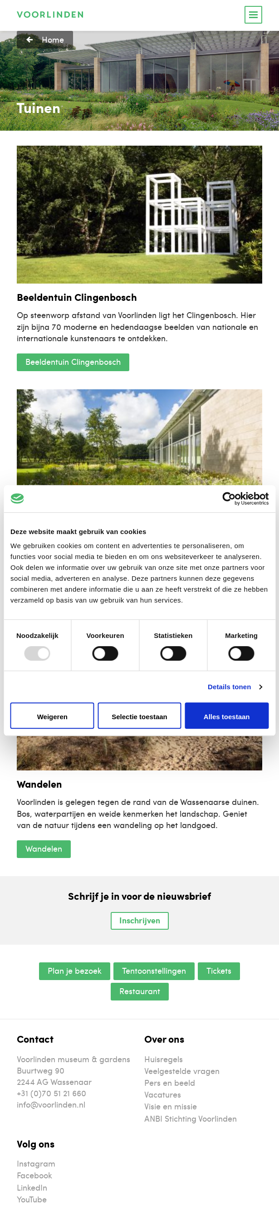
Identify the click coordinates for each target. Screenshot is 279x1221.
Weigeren (52, 717)
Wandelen (43, 848)
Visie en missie (170, 1106)
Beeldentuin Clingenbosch (73, 361)
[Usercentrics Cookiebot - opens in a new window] (229, 498)
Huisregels (163, 1058)
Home (53, 39)
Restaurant (139, 990)
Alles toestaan (227, 717)
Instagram (36, 1163)
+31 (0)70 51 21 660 (51, 1092)
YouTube (32, 1199)
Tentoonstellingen (154, 970)
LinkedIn (32, 1187)
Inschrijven (139, 920)
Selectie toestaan (139, 717)
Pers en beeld (169, 1082)
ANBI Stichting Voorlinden (190, 1118)
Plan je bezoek (75, 970)
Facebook (34, 1175)
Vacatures (162, 1094)
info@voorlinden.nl (51, 1104)
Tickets (218, 970)
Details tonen (229, 687)
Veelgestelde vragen (182, 1070)
